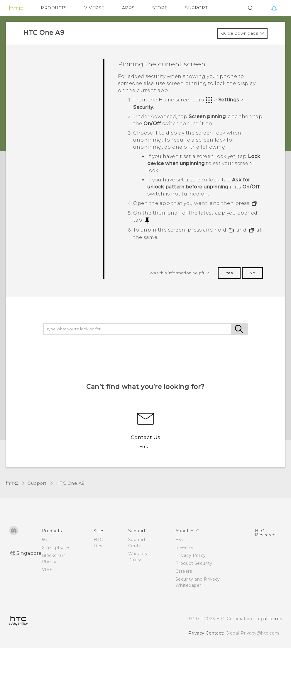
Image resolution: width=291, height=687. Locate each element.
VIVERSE (94, 8)
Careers (183, 571)
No (252, 273)
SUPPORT (196, 8)
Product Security (193, 563)
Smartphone (55, 547)
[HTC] (16, 7)
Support (37, 483)
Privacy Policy (190, 555)
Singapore (29, 553)
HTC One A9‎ (70, 483)
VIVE (47, 569)
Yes (229, 273)
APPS (128, 8)
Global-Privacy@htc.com (252, 633)
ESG (180, 539)
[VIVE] (274, 8)
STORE (160, 8)
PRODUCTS (54, 8)
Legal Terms (268, 618)
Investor (184, 547)
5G (45, 539)
